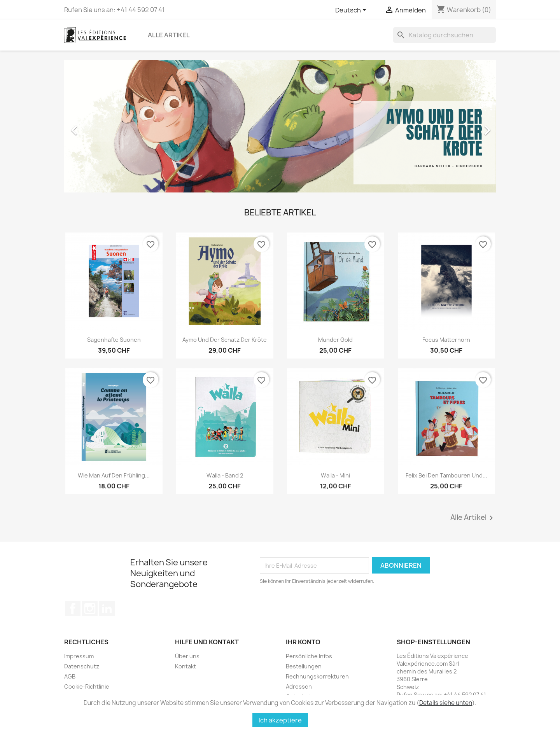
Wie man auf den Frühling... (114, 475)
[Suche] (444, 35)
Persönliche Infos (309, 656)
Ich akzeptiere (280, 720)
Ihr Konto (303, 642)
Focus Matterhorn (446, 339)
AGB (69, 676)
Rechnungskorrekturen (317, 676)
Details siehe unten (445, 703)
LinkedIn (107, 608)
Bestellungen (304, 666)
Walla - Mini (335, 475)
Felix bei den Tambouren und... (446, 475)
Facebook (72, 608)
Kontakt (185, 666)
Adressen (299, 686)
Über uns (187, 656)
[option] (280, 126)
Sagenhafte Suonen (114, 339)
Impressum (79, 656)
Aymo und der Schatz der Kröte (224, 339)
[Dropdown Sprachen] (352, 10)
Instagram (90, 608)
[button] (96, 126)
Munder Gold (335, 339)
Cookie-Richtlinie (86, 686)
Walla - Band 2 (224, 475)
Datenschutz (81, 666)
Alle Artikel (169, 35)
